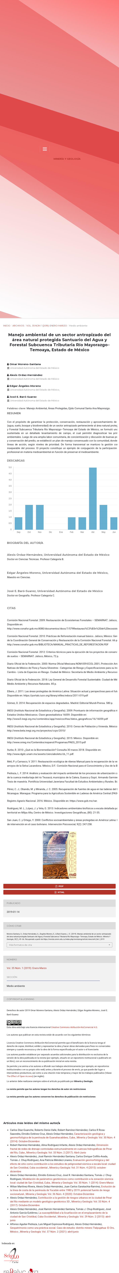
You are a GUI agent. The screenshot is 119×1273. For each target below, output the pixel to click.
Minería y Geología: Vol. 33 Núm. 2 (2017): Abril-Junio (56, 1152)
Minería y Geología (67, 158)
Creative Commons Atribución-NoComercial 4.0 (74, 1027)
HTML (60, 892)
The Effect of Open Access (20, 1076)
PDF (61, 886)
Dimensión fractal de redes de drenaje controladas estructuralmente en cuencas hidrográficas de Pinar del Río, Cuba (61, 1149)
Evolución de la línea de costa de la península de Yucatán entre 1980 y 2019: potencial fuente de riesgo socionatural (62, 1190)
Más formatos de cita (20, 945)
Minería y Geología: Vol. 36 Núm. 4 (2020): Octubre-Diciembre (60, 1194)
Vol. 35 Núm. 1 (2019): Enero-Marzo (46, 325)
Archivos (18, 325)
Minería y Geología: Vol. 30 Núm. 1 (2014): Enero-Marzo (83, 1182)
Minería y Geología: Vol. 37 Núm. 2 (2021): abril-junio (49, 1231)
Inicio (6, 325)
